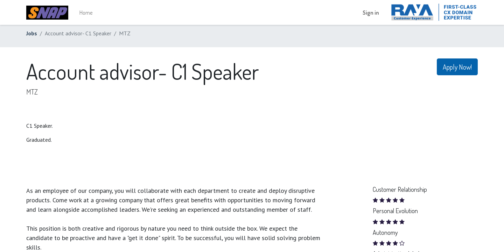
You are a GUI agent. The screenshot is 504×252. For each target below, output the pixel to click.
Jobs (31, 33)
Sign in (371, 12)
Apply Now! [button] (457, 66)
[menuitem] (86, 13)
